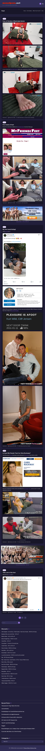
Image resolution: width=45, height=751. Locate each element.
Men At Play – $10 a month (7, 662)
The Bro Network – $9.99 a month (9, 678)
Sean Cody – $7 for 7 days (7, 676)
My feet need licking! (9, 229)
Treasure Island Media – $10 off (8, 680)
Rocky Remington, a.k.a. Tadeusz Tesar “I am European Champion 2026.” (18, 728)
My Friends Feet (25, 202)
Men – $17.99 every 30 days (7, 657)
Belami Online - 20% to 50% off (22, 221)
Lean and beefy (5, 708)
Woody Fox (21, 612)
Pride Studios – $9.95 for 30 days (8, 666)
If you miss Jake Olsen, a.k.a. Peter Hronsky (11, 731)
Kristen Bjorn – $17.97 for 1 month (8, 652)
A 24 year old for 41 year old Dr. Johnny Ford (12, 717)
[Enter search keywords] (11, 622)
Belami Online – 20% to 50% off (8, 636)
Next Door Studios (15, 310)
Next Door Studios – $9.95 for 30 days (10, 664)
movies (6, 231)
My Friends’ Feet (20, 126)
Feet (4, 18)
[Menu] (42, 3)
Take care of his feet (9, 572)
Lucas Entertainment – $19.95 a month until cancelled (13, 655)
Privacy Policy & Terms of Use (30, 748)
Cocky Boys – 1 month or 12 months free (10, 643)
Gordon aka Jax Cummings (29, 117)
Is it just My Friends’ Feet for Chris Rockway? (17, 453)
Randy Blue (27, 455)
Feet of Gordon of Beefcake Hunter (14, 21)
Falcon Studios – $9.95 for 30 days (9, 648)
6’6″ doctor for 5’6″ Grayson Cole (9, 720)
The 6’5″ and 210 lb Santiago (8, 723)
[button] (25, 618)
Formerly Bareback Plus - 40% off (22, 564)
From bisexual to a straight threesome (10, 714)
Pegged (3, 725)
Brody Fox (19, 202)
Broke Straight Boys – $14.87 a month (9, 638)
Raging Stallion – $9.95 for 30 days (9, 669)
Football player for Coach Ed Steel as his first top (13, 711)
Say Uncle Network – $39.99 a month (9, 673)
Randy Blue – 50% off (6, 671)
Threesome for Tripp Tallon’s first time (10, 705)
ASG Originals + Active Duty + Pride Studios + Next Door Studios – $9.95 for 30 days (19, 631)
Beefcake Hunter (14, 69)
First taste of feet (8, 124)
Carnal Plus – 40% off (6, 641)
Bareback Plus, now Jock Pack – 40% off (10, 634)
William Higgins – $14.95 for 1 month (9, 683)
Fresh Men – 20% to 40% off (7, 650)
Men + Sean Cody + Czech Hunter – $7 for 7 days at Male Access (15, 659)
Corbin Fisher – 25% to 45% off (8, 645)
